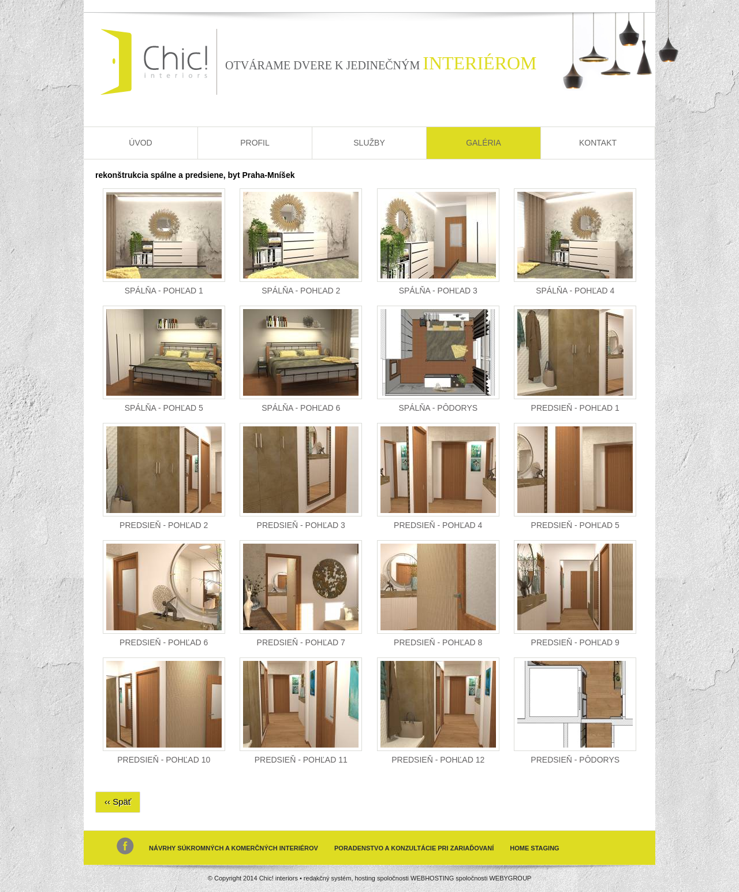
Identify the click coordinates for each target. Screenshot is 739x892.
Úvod (140, 142)
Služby (369, 142)
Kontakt (598, 142)
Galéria (483, 142)
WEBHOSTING (432, 878)
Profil (255, 142)
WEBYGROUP (510, 878)
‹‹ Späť (117, 801)
